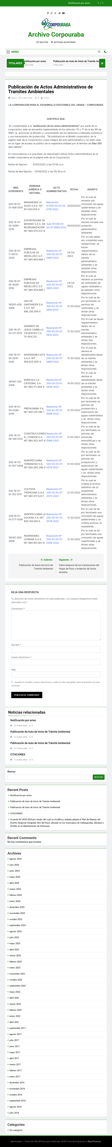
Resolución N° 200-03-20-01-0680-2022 (54, 254)
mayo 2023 (14, 943)
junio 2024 (14, 871)
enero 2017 (14, 1076)
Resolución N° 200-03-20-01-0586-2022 (54, 539)
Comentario (18, 608)
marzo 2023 (15, 955)
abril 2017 (14, 1058)
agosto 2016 (15, 1107)
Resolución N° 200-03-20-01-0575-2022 (54, 492)
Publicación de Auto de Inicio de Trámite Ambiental (84, 61)
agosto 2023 (15, 931)
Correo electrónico (21, 657)
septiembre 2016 (17, 1100)
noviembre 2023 (17, 913)
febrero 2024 (15, 895)
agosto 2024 (15, 859)
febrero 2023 (15, 961)
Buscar (11, 771)
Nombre (16, 645)
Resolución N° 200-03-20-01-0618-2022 (54, 306)
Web (13, 669)
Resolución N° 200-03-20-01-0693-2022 (54, 285)
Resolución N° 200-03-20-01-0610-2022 (54, 331)
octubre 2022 (15, 979)
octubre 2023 (15, 919)
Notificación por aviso (79, 3)
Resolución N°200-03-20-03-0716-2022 (56, 206)
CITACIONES (17, 754)
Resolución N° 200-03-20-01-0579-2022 (54, 518)
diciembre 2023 (16, 907)
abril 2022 (14, 998)
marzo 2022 (15, 1004)
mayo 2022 (14, 992)
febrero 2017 (15, 1070)
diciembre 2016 (16, 1082)
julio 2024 (14, 865)
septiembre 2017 (17, 1028)
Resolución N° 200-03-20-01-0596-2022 (54, 410)
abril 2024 (14, 883)
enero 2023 (14, 967)
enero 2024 (14, 901)
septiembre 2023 (17, 925)
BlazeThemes (94, 1141)
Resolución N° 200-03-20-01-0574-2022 (54, 464)
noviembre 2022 (17, 974)
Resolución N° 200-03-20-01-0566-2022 (54, 437)
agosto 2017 (15, 1034)
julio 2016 (14, 1113)
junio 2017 (14, 1046)
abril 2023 (14, 949)
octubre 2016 (15, 1094)
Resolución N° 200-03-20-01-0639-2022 (54, 383)
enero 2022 (14, 1016)
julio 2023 (14, 937)
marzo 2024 (15, 889)
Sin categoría (15, 1130)
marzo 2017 (15, 1064)
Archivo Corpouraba (56, 34)
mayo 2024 (14, 877)
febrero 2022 (15, 1010)
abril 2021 (14, 1022)
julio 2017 (14, 1040)
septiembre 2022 (17, 985)
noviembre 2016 (17, 1088)
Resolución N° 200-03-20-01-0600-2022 (54, 358)
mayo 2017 (14, 1052)
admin (14, 97)
